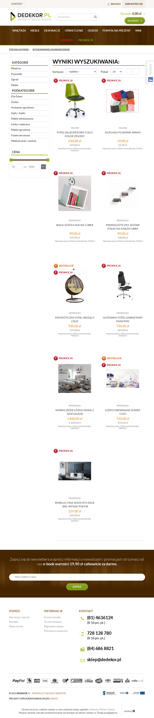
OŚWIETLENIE (74, 30)
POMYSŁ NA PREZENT (117, 30)
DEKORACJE (52, 30)
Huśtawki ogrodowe (22, 107)
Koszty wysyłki (52, 617)
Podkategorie (23, 90)
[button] (43, 166)
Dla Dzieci (17, 96)
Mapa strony (16, 626)
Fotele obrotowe (20, 135)
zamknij (129, 711)
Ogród (14, 79)
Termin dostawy (53, 621)
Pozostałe (16, 74)
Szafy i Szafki (18, 113)
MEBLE (35, 30)
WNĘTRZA (19, 30)
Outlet (14, 102)
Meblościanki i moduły (23, 140)
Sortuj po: (58, 71)
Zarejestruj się (134, 4)
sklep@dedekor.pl (104, 659)
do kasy (135, 20)
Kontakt (17, 4)
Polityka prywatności (56, 630)
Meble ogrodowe (20, 129)
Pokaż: (105, 71)
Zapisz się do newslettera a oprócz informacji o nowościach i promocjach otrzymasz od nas (77, 561)
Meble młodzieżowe (22, 118)
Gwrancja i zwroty (19, 617)
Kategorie (20, 62)
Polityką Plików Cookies (102, 709)
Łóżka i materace (20, 124)
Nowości (67, 40)
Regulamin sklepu (54, 626)
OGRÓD (93, 30)
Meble (14, 85)
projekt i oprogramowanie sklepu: (33, 698)
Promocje (85, 40)
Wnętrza (16, 68)
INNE (138, 30)
